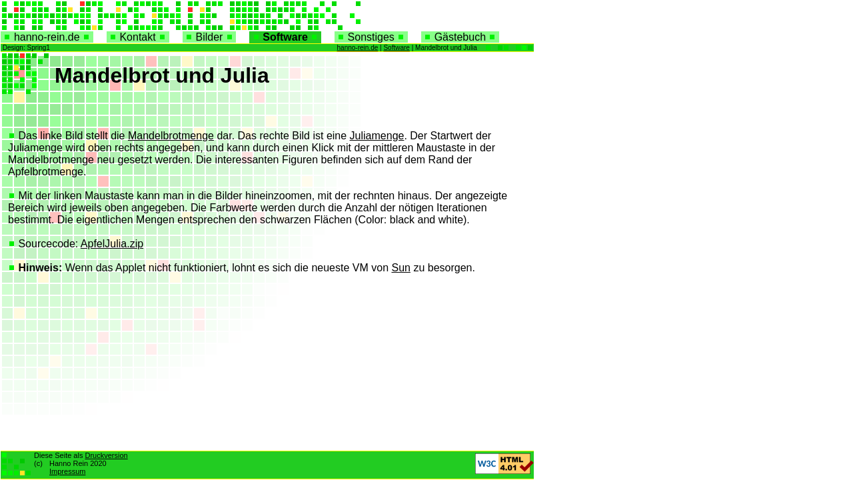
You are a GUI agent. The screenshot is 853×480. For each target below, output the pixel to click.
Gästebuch (460, 37)
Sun (400, 267)
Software (285, 37)
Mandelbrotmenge (171, 135)
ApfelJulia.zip (112, 243)
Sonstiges (371, 37)
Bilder (210, 37)
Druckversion (106, 455)
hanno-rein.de (47, 37)
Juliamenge (377, 135)
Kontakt (138, 37)
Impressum (67, 471)
